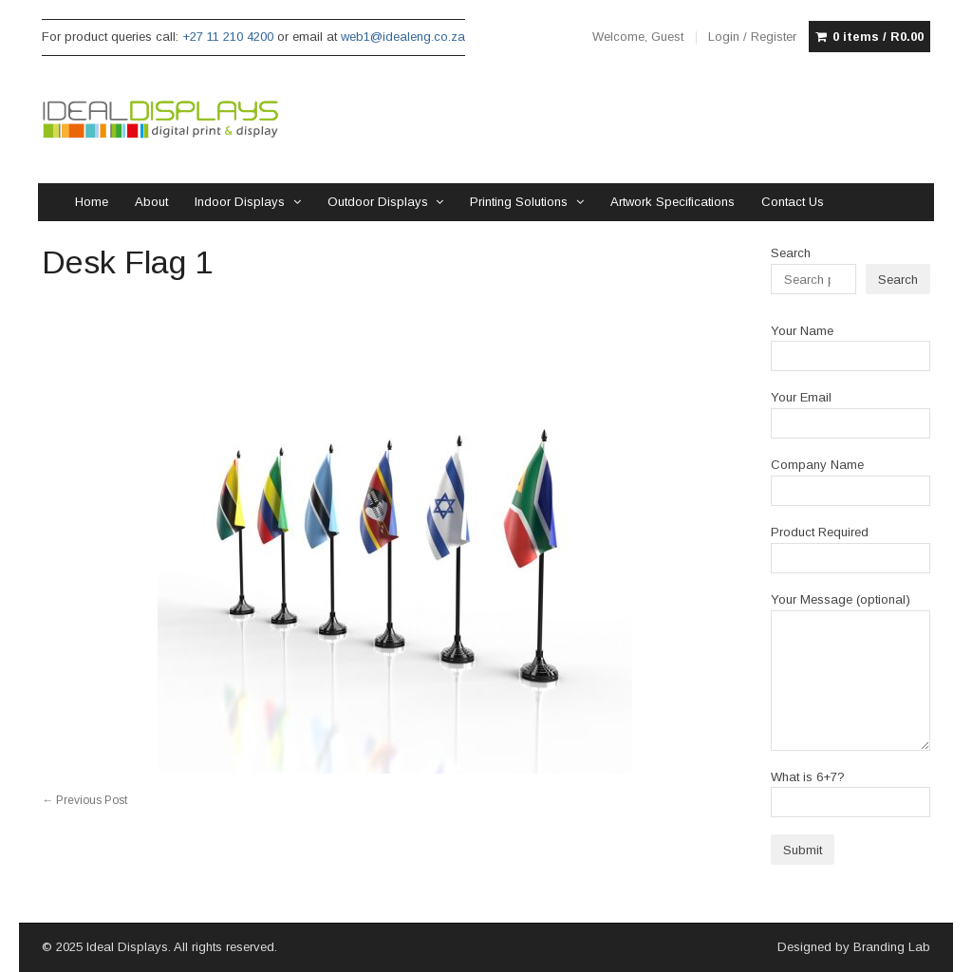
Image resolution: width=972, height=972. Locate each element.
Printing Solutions (519, 202)
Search (791, 253)
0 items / (878, 37)
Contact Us (792, 202)
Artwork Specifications (672, 202)
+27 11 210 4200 (227, 36)
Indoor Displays (240, 202)
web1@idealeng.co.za (403, 36)
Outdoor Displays (377, 202)
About (151, 202)
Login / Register (752, 36)
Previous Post (84, 800)
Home (91, 202)
